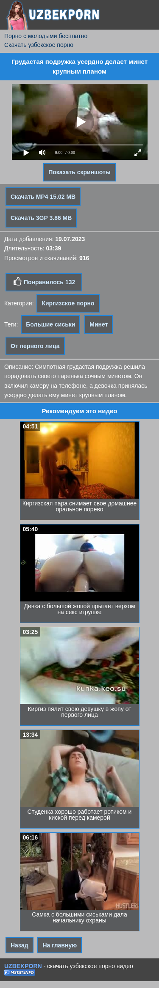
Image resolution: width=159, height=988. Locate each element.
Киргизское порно (68, 303)
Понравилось (44, 281)
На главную (59, 945)
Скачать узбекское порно (38, 44)
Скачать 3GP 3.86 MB (41, 217)
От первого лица (35, 346)
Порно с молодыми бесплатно (45, 36)
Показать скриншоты (79, 172)
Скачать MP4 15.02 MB (43, 196)
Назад (19, 945)
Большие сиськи (50, 324)
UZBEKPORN (23, 966)
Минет (98, 324)
